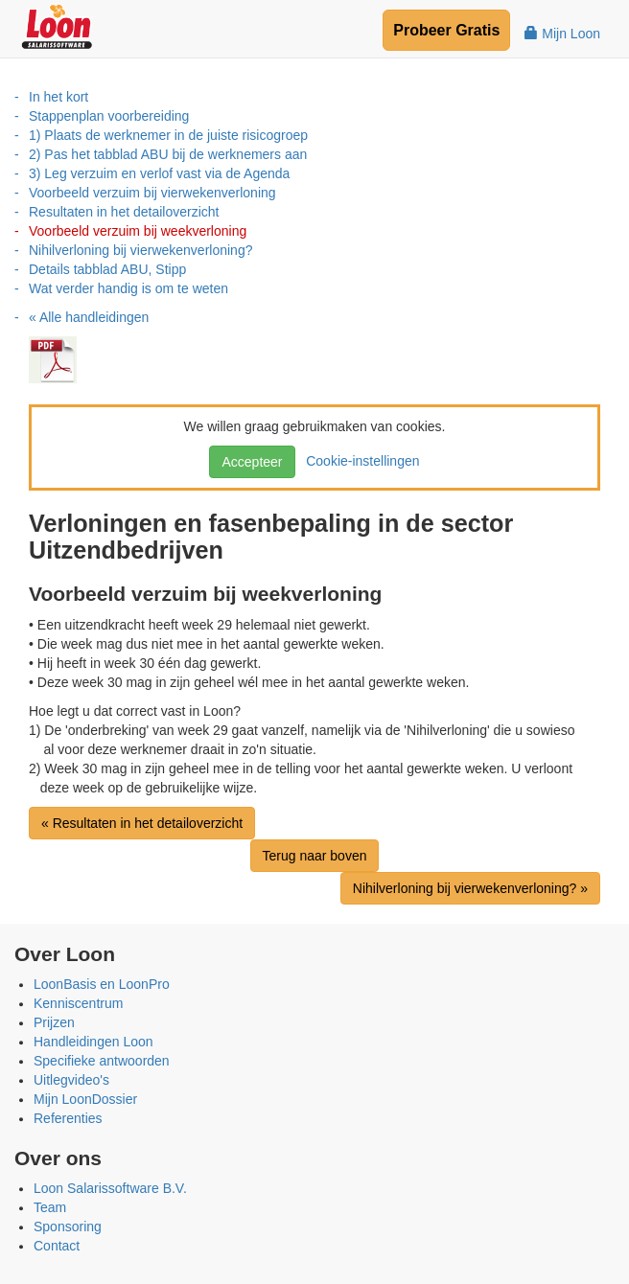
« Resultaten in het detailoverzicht (142, 823)
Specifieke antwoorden (102, 1060)
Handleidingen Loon (93, 1041)
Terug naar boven (315, 855)
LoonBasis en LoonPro (102, 984)
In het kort (58, 96)
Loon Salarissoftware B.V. (110, 1188)
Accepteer (251, 462)
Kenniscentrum (78, 1003)
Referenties (68, 1118)
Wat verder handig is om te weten (128, 288)
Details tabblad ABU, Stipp (107, 269)
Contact (57, 1245)
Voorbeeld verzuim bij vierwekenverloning (152, 192)
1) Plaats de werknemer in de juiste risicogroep (168, 135)
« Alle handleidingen (89, 317)
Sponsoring (68, 1226)
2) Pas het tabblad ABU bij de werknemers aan (168, 154)
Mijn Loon (562, 33)
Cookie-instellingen (358, 461)
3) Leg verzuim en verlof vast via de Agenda (159, 173)
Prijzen (54, 1022)
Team (50, 1207)
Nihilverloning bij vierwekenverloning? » (470, 888)
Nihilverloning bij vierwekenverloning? (140, 250)
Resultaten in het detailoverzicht (124, 211)
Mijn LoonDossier (85, 1099)
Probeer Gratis (446, 30)
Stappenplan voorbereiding (109, 116)
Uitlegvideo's (71, 1080)
